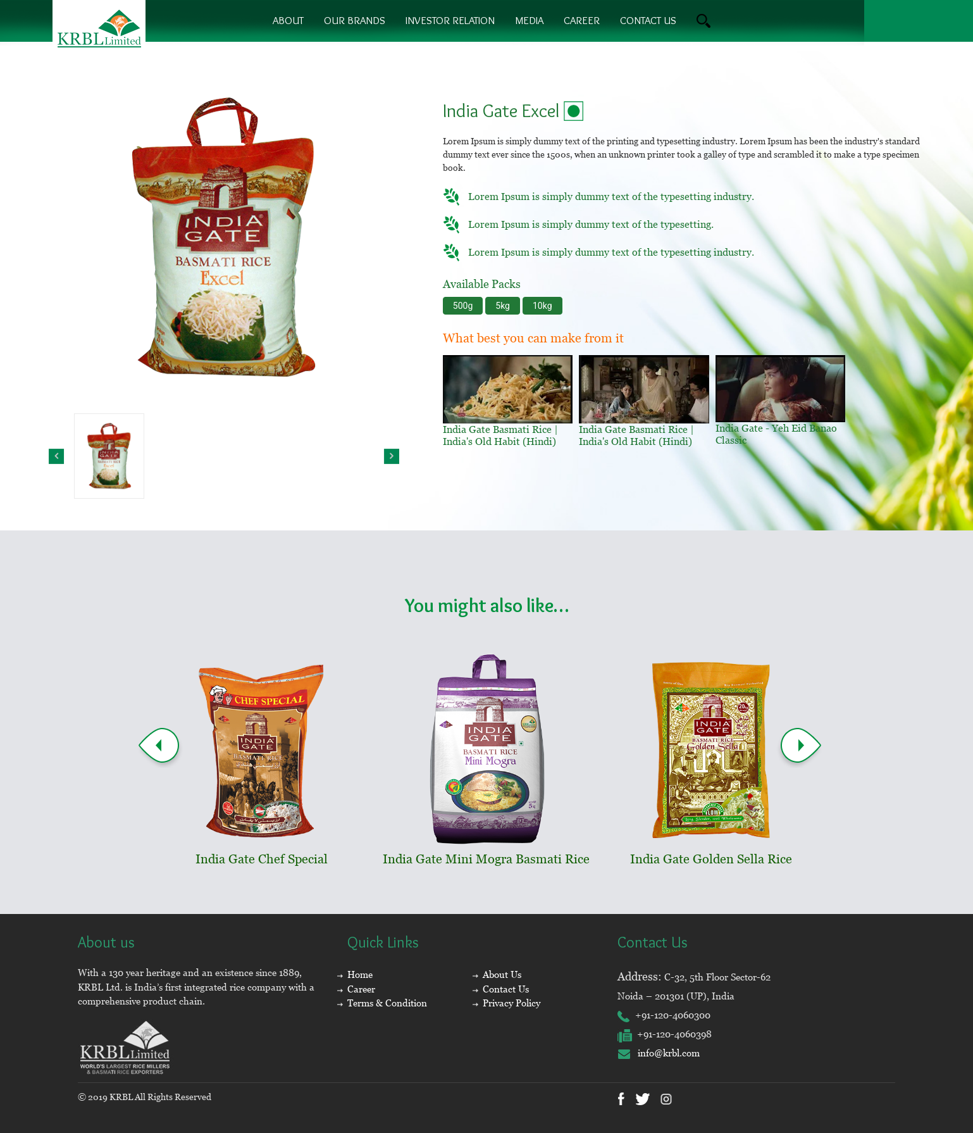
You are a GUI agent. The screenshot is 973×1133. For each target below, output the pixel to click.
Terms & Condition (387, 1003)
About (288, 20)
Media (529, 20)
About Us (502, 974)
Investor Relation (450, 20)
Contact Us (506, 989)
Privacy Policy (511, 1003)
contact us (648, 20)
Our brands (354, 20)
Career (582, 20)
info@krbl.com (658, 1053)
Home (360, 974)
